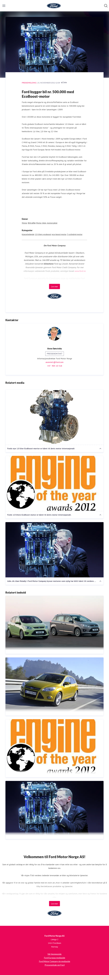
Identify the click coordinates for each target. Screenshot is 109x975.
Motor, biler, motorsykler (46, 223)
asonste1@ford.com (54, 362)
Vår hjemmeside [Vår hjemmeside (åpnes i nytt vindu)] (54, 954)
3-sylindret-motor (74, 234)
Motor (24, 223)
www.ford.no (80, 271)
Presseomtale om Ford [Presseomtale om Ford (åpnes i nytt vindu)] (54, 965)
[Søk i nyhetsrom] (106, 6)
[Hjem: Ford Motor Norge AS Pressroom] (53, 5)
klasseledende (28, 234)
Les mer (54, 286)
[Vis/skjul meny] (3, 6)
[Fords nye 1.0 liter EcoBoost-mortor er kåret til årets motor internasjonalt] (54, 417)
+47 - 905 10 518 (54, 365)
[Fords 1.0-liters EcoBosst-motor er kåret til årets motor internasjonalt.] (54, 483)
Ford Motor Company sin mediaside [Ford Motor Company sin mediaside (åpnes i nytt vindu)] (54, 961)
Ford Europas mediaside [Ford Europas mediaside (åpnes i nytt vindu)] (54, 957)
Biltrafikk (32, 223)
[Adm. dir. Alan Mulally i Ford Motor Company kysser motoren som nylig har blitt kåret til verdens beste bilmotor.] (54, 549)
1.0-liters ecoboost (43, 234)
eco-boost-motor (59, 234)
